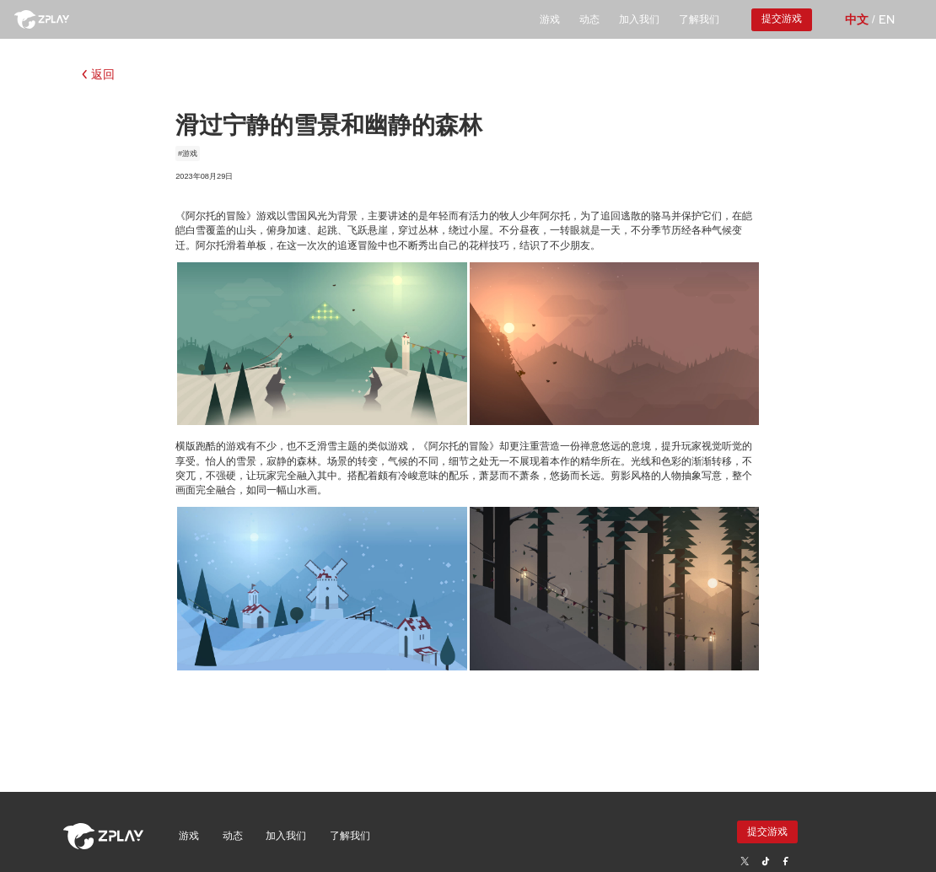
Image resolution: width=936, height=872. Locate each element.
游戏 (550, 19)
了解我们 (699, 19)
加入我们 (639, 19)
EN (887, 19)
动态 (589, 19)
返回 (97, 75)
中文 (857, 19)
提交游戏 (781, 18)
